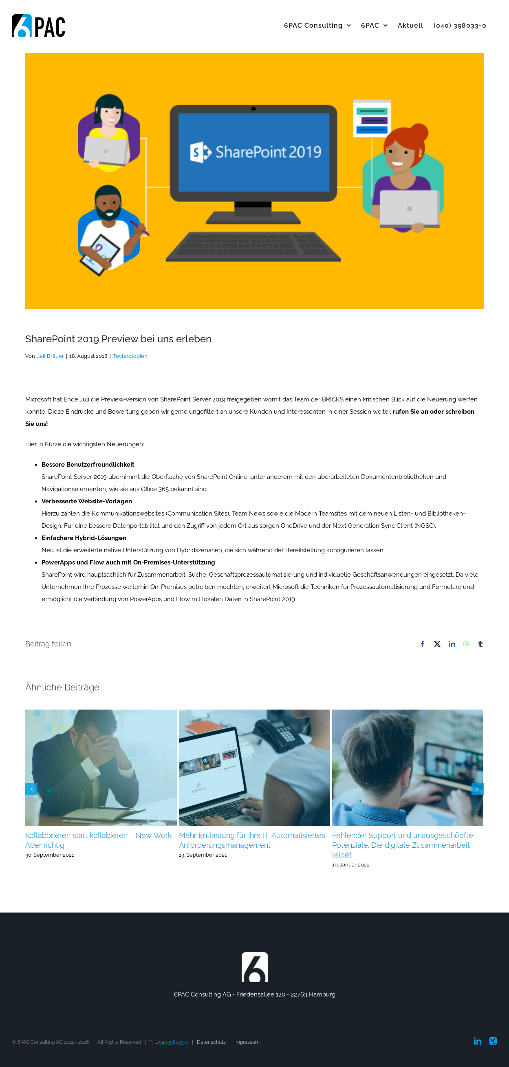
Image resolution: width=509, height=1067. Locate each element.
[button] (31, 789)
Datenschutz (211, 1042)
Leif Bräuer (50, 356)
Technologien (130, 356)
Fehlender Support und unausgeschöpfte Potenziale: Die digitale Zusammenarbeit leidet (402, 845)
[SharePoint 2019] (254, 181)
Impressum (247, 1042)
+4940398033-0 (171, 1042)
